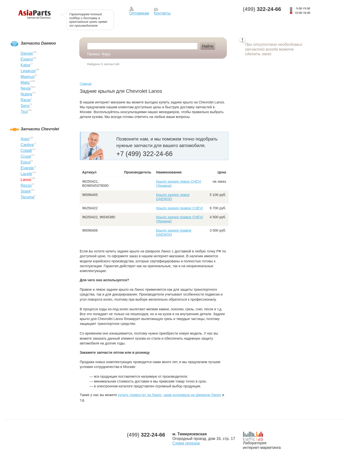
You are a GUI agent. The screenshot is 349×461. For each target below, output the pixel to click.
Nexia (26, 88)
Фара (106, 54)
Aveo (25, 139)
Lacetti (26, 174)
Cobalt (26, 150)
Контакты (162, 13)
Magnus (27, 77)
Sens (25, 106)
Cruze (26, 156)
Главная (86, 84)
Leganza (28, 71)
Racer (26, 100)
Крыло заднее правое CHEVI (179, 208)
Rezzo (26, 185)
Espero (27, 59)
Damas (27, 53)
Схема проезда (186, 443)
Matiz (25, 82)
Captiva (27, 145)
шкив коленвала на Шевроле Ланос (192, 395)
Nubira (26, 94)
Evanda (27, 168)
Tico (24, 111)
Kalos (25, 65)
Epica (25, 162)
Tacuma (27, 197)
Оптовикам (139, 13)
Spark (26, 191)
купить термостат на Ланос (140, 395)
